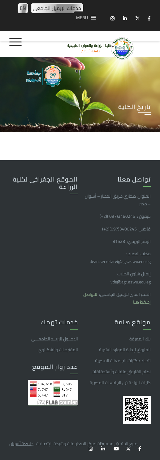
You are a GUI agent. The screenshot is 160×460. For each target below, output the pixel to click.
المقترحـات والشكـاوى (58, 350)
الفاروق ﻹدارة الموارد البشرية (125, 350)
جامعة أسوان (21, 444)
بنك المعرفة (140, 339)
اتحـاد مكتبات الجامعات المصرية (123, 361)
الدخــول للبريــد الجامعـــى (54, 339)
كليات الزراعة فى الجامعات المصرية (120, 383)
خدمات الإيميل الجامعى (57, 8)
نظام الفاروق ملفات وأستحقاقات (121, 372)
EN (23, 8)
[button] (82, 17)
